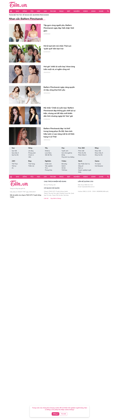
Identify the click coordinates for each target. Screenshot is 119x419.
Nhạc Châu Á (99, 153)
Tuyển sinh (65, 151)
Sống (25, 11)
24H (45, 11)
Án (13, 168)
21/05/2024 (47, 34)
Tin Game (98, 164)
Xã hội (63, 168)
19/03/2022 (47, 140)
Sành (93, 11)
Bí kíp (63, 155)
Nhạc (61, 11)
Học (38, 11)
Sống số (80, 166)
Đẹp (68, 11)
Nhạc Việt (98, 151)
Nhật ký (47, 151)
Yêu (31, 11)
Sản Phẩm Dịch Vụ (84, 164)
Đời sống (64, 164)
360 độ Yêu (48, 155)
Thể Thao (15, 164)
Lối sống (30, 151)
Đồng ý (55, 414)
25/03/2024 (47, 72)
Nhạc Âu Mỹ (98, 155)
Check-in (31, 155)
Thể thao (64, 170)
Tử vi (46, 168)
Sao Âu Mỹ (15, 155)
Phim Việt (81, 151)
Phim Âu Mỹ (82, 153)
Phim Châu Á (82, 155)
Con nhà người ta (67, 153)
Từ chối (63, 414)
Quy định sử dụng (56, 198)
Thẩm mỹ (31, 166)
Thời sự (14, 166)
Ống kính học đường (68, 157)
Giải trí (63, 166)
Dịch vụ (80, 168)
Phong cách (32, 153)
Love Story (48, 153)
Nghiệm (77, 11)
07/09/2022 (47, 119)
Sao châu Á (15, 153)
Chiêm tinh (48, 164)
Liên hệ (46, 198)
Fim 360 (53, 11)
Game (101, 11)
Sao (17, 11)
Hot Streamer (99, 166)
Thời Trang (31, 164)
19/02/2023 (47, 93)
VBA (29, 157)
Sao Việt (14, 151)
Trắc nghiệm (49, 166)
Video (85, 11)
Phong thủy (48, 170)
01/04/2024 (47, 52)
